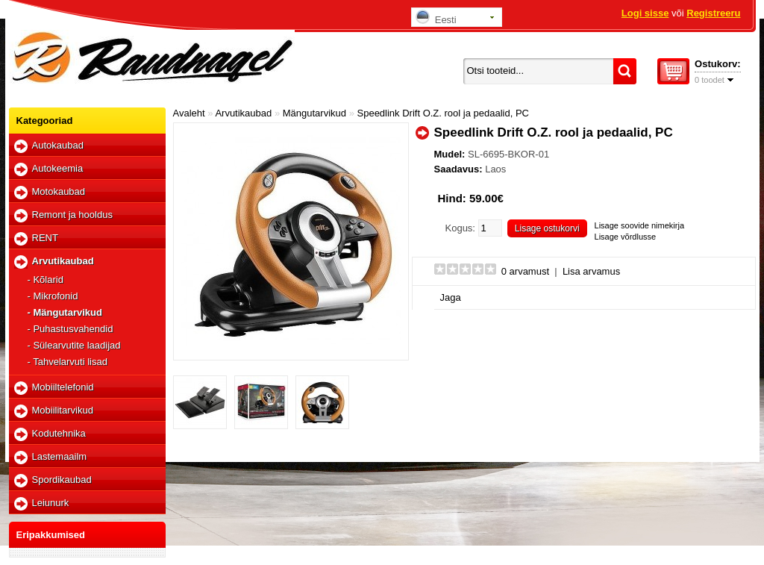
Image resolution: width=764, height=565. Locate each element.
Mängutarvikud (314, 113)
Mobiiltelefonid (63, 387)
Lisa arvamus (591, 271)
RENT (45, 237)
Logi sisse (645, 13)
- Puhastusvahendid (70, 328)
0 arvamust (525, 271)
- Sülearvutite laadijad (74, 345)
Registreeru (713, 13)
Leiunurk (50, 502)
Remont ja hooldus (72, 214)
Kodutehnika (59, 433)
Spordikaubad (62, 479)
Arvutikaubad (63, 260)
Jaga (450, 297)
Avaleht (189, 113)
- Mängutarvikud (65, 312)
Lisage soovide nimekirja (639, 225)
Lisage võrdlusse (626, 236)
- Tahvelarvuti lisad (67, 361)
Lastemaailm (59, 456)
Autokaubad (58, 145)
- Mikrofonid (53, 296)
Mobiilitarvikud (62, 410)
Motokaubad (59, 191)
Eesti (436, 17)
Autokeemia (58, 168)
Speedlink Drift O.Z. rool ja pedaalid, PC (443, 113)
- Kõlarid (45, 279)
